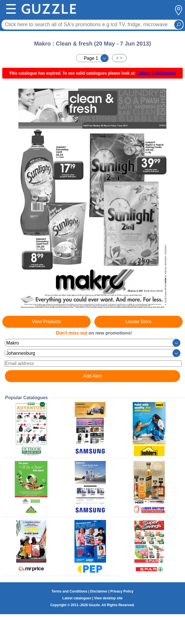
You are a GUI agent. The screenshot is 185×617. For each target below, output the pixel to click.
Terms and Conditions (70, 591)
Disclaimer (98, 591)
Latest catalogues (77, 598)
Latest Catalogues (156, 73)
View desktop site (108, 598)
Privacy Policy (121, 591)
